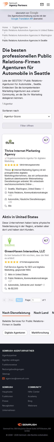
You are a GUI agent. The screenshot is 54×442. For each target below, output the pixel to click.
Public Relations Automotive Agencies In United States (27, 30)
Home (5, 27)
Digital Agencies (20, 27)
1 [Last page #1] (45, 300)
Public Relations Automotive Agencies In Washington (27, 35)
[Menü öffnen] (48, 5)
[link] (42, 4)
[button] (27, 116)
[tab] (16, 313)
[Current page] (36, 300)
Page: (28, 300)
